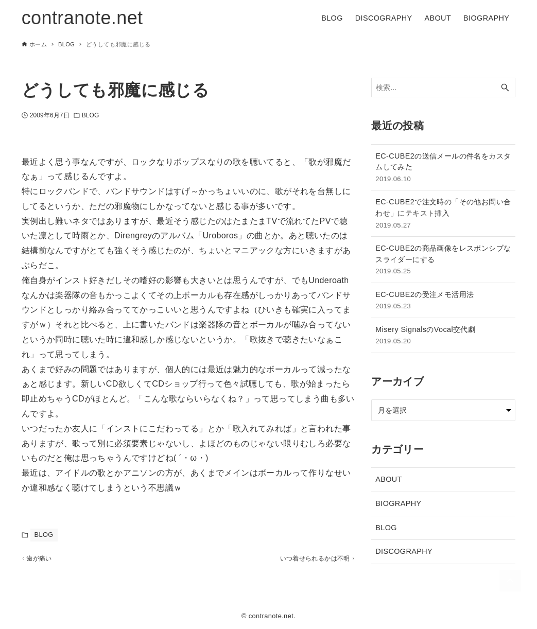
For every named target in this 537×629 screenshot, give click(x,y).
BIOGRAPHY (398, 503)
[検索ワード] (443, 88)
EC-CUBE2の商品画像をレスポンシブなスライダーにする (443, 260)
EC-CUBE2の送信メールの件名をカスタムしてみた (443, 168)
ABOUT (388, 479)
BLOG (90, 115)
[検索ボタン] (505, 88)
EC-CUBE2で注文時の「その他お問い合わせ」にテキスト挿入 (443, 214)
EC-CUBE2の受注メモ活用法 (443, 300)
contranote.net (82, 17)
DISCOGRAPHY (403, 551)
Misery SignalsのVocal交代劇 (443, 335)
